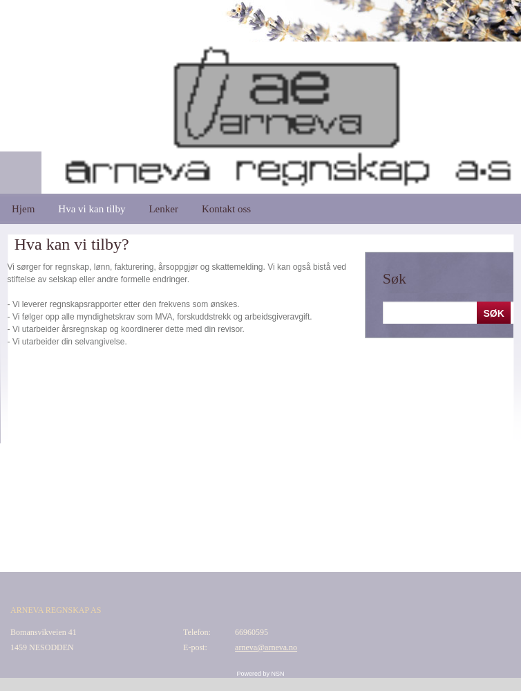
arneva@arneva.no (266, 647)
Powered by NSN (260, 673)
